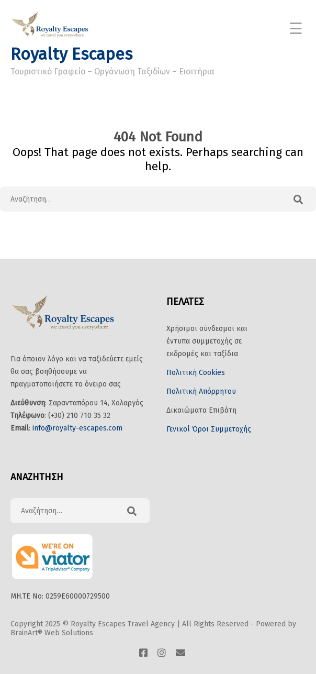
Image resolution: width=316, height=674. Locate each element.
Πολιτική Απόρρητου (201, 391)
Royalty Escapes (71, 54)
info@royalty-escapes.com (77, 428)
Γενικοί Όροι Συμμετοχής (208, 429)
